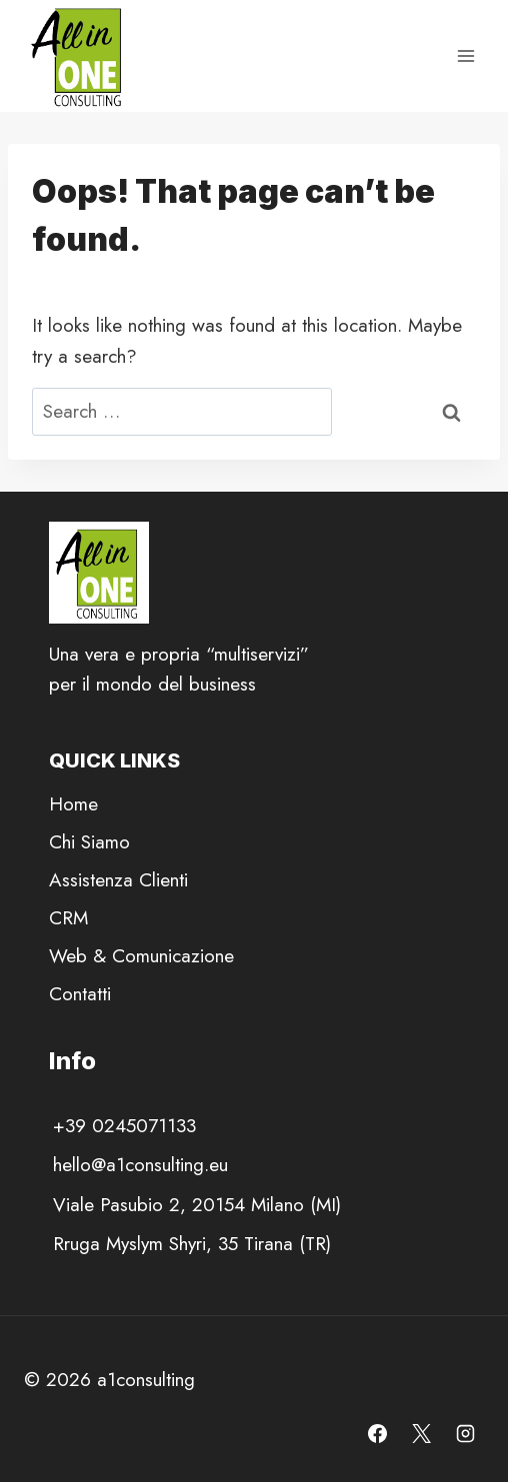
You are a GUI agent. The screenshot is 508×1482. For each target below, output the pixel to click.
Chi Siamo (89, 841)
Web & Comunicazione (141, 955)
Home (73, 803)
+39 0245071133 (124, 1125)
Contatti (80, 993)
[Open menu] (465, 55)
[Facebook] (378, 1433)
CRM (68, 917)
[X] (421, 1433)
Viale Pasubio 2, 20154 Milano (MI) (197, 1204)
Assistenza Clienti (118, 879)
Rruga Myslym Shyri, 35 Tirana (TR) (192, 1243)
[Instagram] (465, 1433)
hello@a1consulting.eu (140, 1164)
